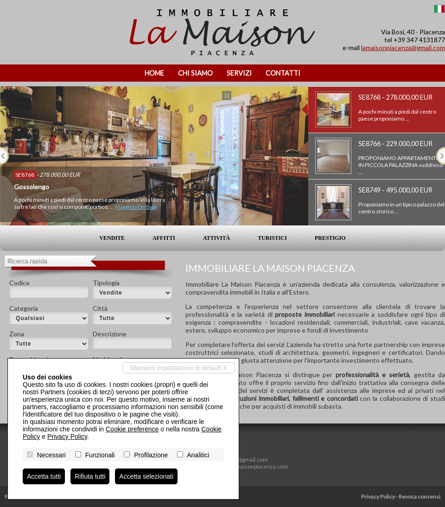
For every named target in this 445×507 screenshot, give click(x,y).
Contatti (283, 73)
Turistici (272, 238)
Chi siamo (195, 73)
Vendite (112, 238)
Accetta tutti (44, 476)
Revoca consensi (419, 496)
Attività (216, 238)
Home (154, 73)
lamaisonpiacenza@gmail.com (403, 47)
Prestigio (330, 238)
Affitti (164, 238)
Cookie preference (132, 429)
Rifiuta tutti (90, 476)
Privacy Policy (378, 496)
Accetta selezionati (146, 476)
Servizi (239, 73)
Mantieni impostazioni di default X (178, 368)
